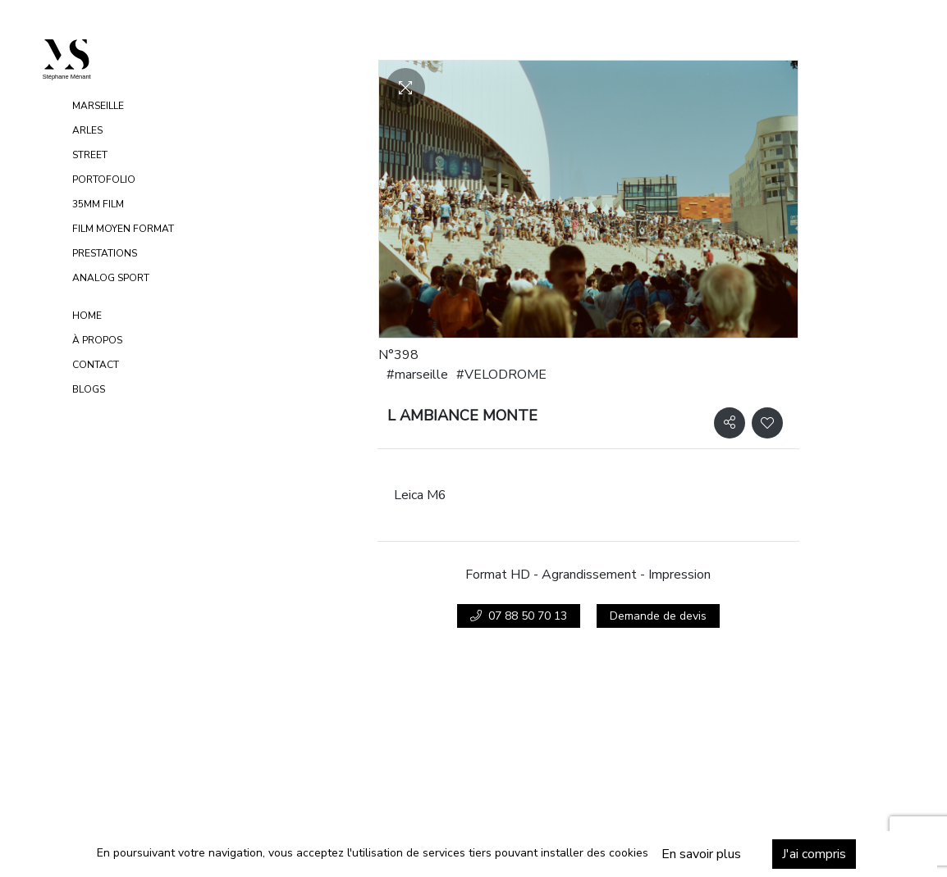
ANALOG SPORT (110, 277)
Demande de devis (658, 616)
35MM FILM (98, 204)
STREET (90, 154)
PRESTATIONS (104, 253)
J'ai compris (797, 854)
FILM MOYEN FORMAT (123, 228)
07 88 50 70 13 (518, 616)
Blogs (88, 389)
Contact (95, 364)
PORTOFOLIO (103, 179)
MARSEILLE (98, 105)
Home (87, 315)
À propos (97, 340)
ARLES (87, 130)
